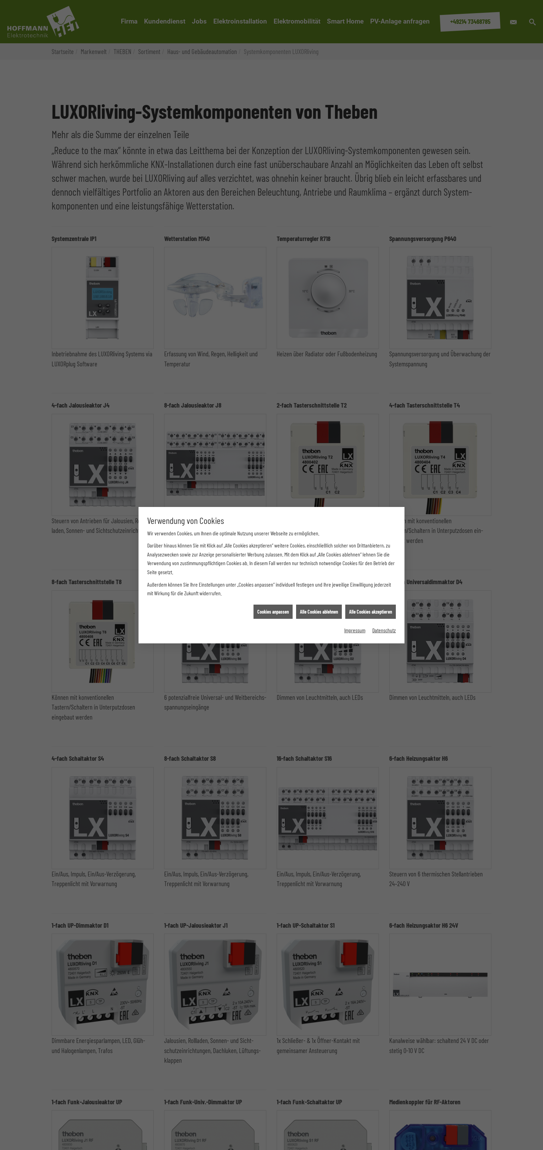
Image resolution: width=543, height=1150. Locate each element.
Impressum (354, 626)
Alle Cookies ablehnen (319, 607)
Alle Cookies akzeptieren (370, 607)
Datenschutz (384, 626)
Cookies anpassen (273, 607)
